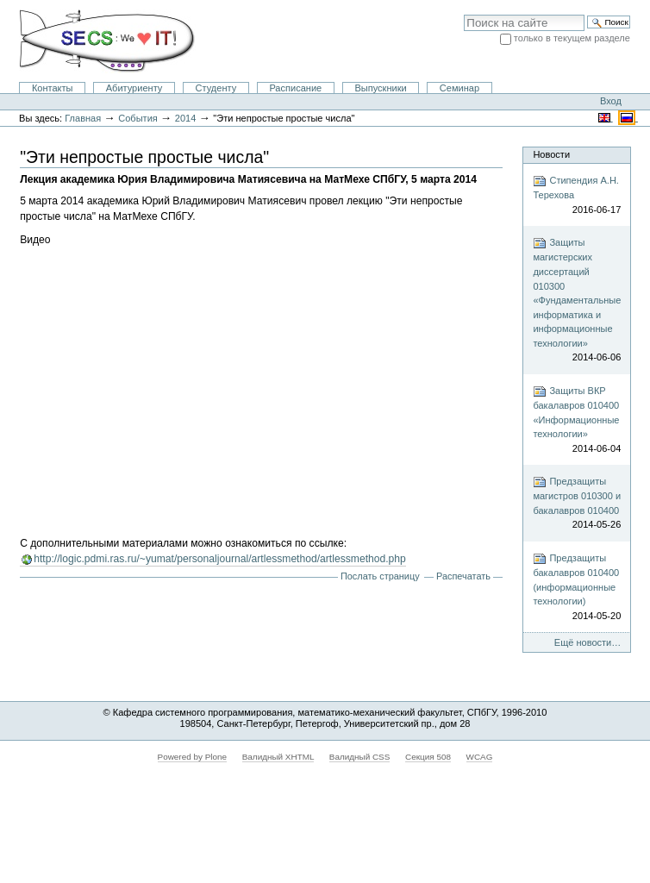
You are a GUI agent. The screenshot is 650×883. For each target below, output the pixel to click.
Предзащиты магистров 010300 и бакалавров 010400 (577, 503)
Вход (611, 101)
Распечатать (463, 576)
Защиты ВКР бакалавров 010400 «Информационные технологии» (577, 420)
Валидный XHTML (278, 756)
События (138, 118)
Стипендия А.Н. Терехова (577, 195)
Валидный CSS (360, 756)
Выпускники (380, 88)
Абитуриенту (134, 88)
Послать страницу (380, 576)
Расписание (295, 88)
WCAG (479, 756)
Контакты (52, 88)
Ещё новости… (588, 642)
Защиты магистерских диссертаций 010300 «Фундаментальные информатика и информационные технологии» (577, 300)
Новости (551, 154)
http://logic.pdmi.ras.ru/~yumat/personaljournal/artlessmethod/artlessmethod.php (220, 559)
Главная (83, 118)
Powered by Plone (193, 756)
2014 (186, 118)
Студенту (216, 88)
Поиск (463, 14)
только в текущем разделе (572, 38)
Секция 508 (428, 756)
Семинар (459, 88)
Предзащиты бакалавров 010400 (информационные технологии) (577, 587)
